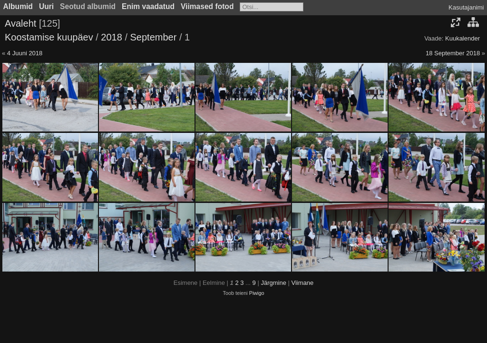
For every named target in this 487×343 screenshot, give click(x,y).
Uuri (46, 6)
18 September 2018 (453, 53)
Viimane (303, 282)
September (153, 37)
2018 (111, 37)
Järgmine (273, 282)
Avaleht (20, 23)
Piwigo (256, 293)
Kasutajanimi (466, 7)
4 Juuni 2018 (24, 53)
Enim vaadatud (148, 6)
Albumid (18, 6)
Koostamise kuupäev (49, 37)
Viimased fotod (207, 6)
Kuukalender (462, 38)
